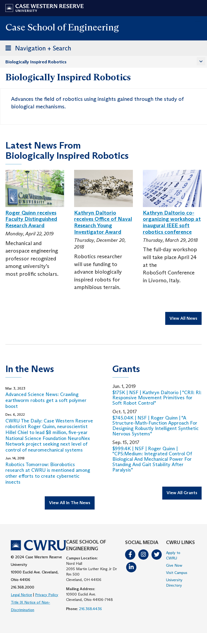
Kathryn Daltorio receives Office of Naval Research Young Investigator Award (103, 222)
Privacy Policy (46, 594)
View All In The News (69, 502)
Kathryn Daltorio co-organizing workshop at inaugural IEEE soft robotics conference (172, 222)
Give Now (174, 565)
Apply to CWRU (173, 555)
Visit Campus (176, 572)
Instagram (143, 554)
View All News (183, 318)
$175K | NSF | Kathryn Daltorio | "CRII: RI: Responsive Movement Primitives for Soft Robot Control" (156, 398)
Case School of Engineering (62, 27)
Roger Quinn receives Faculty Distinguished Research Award (31, 219)
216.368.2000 (22, 587)
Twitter (156, 554)
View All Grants (182, 492)
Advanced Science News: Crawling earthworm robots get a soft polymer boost (46, 400)
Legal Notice (21, 594)
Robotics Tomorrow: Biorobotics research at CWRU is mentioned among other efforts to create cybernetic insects (47, 473)
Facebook (130, 554)
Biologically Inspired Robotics (36, 62)
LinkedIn (131, 567)
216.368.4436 (90, 608)
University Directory (174, 582)
